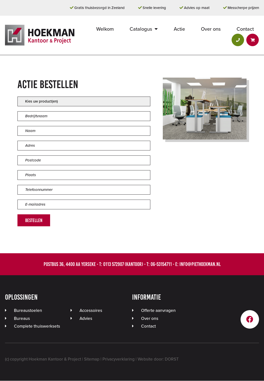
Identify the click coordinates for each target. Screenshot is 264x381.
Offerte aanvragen (158, 310)
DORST (172, 359)
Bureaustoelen (28, 310)
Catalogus (141, 29)
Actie (179, 29)
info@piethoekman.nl (200, 264)
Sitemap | (93, 359)
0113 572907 (113, 264)
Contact (245, 29)
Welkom (105, 29)
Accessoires (91, 310)
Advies (86, 318)
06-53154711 (161, 264)
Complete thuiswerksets (37, 326)
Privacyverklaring (118, 359)
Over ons (211, 29)
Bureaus (22, 318)
